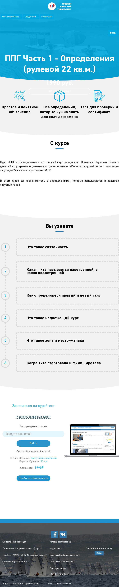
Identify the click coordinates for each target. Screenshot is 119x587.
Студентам (31, 17)
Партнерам (46, 17)
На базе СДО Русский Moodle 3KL (59, 584)
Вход (112, 33)
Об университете (11, 17)
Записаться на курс (59, 91)
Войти (33, 443)
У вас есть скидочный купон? (33, 417)
